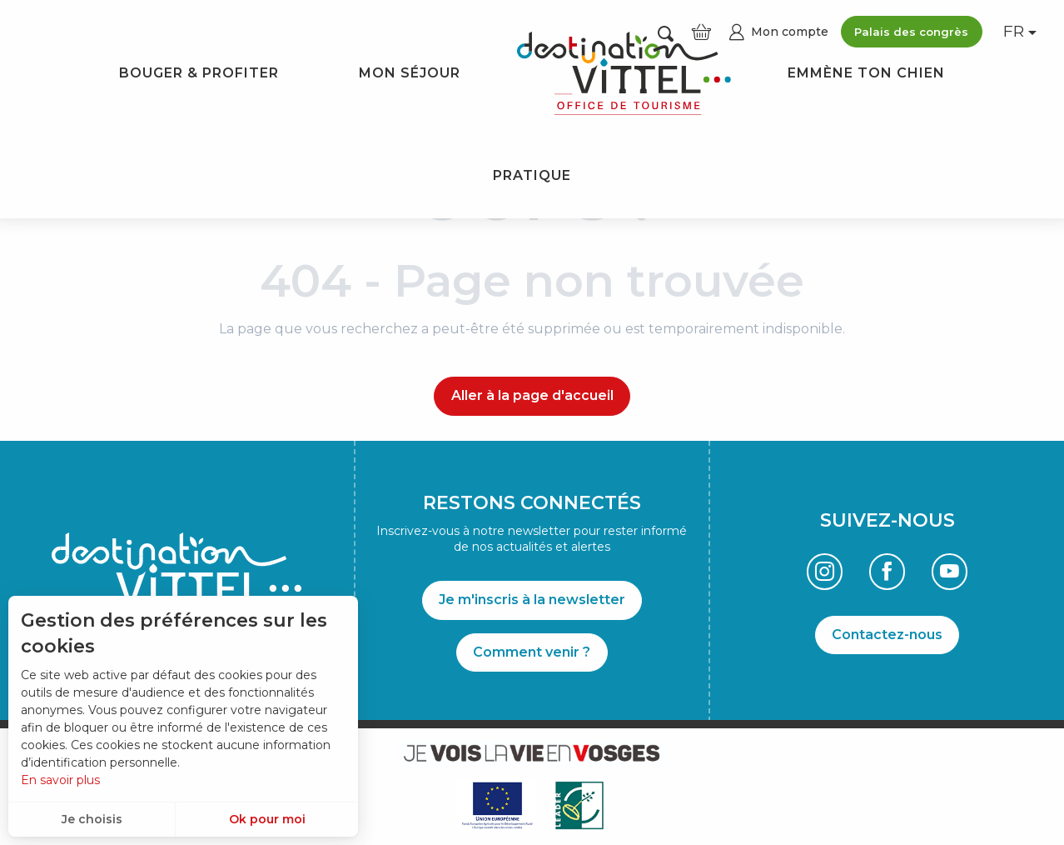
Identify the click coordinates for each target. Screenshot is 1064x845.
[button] (1015, 32)
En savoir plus (60, 780)
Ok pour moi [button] (267, 819)
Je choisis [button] (92, 819)
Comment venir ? (531, 652)
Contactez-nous (887, 634)
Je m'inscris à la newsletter (532, 600)
